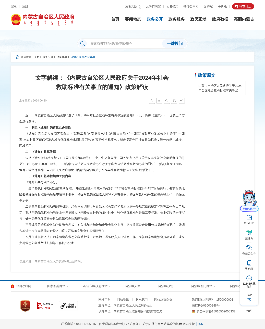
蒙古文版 (131, 6)
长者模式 (172, 6)
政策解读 (61, 57)
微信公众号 (191, 6)
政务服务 (176, 19)
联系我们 (142, 299)
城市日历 (245, 6)
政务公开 (155, 19)
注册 (25, 6)
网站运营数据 (163, 299)
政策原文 (206, 75)
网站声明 (104, 299)
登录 (14, 6)
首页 (115, 19)
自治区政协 (165, 286)
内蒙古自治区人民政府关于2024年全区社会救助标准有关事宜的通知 (220, 88)
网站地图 (123, 299)
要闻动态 (133, 19)
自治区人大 (132, 286)
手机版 (222, 6)
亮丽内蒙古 (244, 19)
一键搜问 (174, 43)
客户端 (208, 6)
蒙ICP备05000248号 (206, 305)
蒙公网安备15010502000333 (216, 311)
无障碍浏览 (153, 6)
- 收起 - (249, 310)
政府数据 (220, 19)
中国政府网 (23, 286)
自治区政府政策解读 (82, 57)
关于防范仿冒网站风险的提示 (162, 324)
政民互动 (198, 19)
